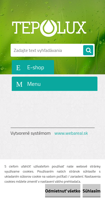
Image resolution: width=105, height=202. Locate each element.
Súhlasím (92, 190)
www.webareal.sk (71, 133)
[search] (88, 50)
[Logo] (49, 27)
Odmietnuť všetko (62, 190)
